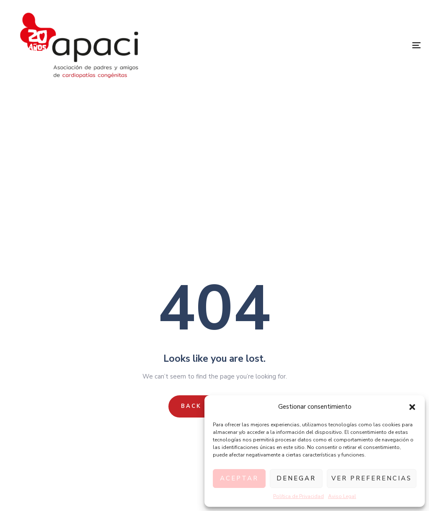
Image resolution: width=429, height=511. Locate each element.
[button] (412, 407)
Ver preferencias (371, 478)
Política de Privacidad (298, 496)
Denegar (296, 478)
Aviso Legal (342, 496)
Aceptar (239, 478)
